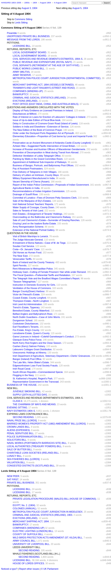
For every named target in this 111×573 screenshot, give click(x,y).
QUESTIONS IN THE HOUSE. (22, 233)
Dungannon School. (23, 320)
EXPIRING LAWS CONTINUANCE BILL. (28, 414)
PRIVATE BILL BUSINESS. (21, 482)
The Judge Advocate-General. (28, 239)
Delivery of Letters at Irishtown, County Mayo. (36, 175)
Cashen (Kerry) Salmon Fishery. (29, 346)
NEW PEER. (13, 476)
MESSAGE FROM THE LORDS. (23, 39)
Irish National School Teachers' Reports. (33, 204)
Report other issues (29, 569)
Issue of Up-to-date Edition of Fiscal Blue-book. (37, 120)
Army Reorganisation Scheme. (28, 227)
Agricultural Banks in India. (26, 188)
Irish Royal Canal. (22, 369)
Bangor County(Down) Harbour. (29, 291)
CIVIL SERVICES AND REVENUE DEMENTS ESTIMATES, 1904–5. (48, 59)
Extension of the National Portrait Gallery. (34, 230)
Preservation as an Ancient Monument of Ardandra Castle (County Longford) (52, 143)
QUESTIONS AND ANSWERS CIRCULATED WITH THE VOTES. (40, 107)
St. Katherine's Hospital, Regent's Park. (33, 378)
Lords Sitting (21, 22)
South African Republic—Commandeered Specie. (38, 372)
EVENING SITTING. (17, 407)
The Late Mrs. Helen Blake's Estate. (31, 362)
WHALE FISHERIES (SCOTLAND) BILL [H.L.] (36, 554)
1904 (35, 3)
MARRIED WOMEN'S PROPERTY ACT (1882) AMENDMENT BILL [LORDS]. (46, 423)
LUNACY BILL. (14, 456)
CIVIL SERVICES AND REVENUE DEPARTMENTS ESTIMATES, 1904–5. (45, 398)
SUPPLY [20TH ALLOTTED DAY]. (30, 394)
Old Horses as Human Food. (27, 252)
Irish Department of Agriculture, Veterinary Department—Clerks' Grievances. (52, 356)
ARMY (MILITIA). (21, 72)
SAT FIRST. (13, 479)
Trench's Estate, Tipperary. (26, 307)
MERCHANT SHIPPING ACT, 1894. (31, 521)
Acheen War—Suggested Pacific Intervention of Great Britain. (44, 146)
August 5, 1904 (80, 8)
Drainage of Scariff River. (25, 194)
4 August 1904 (60, 3)
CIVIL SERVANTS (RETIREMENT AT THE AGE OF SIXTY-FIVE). (46, 65)
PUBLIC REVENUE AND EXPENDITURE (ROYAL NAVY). (43, 62)
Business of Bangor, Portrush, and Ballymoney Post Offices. (43, 165)
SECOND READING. (23, 417)
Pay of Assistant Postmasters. (28, 168)
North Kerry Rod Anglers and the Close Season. (37, 343)
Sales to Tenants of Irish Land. (28, 210)
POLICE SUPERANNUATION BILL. (25, 436)
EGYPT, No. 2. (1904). (24, 505)
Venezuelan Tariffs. (22, 259)
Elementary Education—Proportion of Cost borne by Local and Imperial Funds (52, 136)
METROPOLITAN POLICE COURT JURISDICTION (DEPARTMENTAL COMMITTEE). (57, 78)
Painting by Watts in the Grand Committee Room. (38, 159)
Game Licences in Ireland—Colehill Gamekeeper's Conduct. (43, 336)
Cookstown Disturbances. (26, 323)
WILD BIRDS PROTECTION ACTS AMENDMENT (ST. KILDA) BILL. (48, 537)
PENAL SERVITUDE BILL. (20, 433)
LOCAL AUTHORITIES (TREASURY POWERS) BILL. (34, 446)
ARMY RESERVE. (22, 75)
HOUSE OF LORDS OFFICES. (29, 563)
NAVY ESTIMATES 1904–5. (21, 411)
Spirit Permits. (20, 265)
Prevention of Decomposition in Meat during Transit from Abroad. (46, 152)
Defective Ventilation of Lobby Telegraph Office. (37, 156)
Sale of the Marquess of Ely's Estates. (32, 201)
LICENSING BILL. (22, 46)
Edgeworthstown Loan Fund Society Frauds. (35, 365)
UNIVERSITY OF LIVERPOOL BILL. (31, 544)
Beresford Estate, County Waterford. (31, 310)
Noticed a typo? (9, 569)
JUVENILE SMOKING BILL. (27, 391)
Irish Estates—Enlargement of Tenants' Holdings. (38, 214)
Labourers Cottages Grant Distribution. (32, 349)
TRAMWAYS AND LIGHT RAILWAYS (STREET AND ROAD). (44, 88)
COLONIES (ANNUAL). (25, 508)
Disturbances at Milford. (25, 114)
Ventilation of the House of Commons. (32, 288)
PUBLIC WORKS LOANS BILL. (29, 68)
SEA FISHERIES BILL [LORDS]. (23, 459)
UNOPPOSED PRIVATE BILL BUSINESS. (28, 36)
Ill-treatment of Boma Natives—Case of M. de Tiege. (39, 243)
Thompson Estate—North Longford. (31, 301)
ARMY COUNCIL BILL (24, 541)
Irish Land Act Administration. (27, 304)
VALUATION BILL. (16, 462)
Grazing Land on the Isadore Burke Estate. (35, 223)
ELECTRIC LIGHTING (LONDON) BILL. (33, 531)
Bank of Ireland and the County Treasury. (34, 262)
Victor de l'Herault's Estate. (26, 294)
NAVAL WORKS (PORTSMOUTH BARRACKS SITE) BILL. (37, 443)
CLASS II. (18, 401)
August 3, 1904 (29, 8)
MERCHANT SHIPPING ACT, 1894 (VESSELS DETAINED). (43, 84)
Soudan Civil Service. (24, 246)
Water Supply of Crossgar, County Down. (34, 207)
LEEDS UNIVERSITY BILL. (27, 547)
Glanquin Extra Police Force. (27, 340)
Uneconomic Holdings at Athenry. (30, 352)
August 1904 (45, 3)
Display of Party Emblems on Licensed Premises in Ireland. (43, 110)
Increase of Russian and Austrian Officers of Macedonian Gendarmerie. (49, 149)
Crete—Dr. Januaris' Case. (26, 249)
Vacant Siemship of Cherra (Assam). (31, 181)
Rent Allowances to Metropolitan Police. (33, 268)
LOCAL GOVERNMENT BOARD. (30, 52)
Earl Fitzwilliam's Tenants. (26, 327)
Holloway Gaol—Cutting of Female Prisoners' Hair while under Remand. (49, 272)
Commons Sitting (23, 19)
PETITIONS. (13, 43)
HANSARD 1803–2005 (11, 3)
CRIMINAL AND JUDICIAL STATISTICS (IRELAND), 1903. (43, 515)
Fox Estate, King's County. (26, 330)
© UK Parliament (49, 569)
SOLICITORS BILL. (17, 440)
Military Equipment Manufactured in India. (34, 178)
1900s (27, 3)
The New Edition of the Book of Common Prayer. (38, 130)
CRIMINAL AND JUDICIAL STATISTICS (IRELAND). (39, 97)
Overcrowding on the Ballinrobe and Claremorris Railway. (42, 217)
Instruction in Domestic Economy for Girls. (34, 285)
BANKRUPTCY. (21, 94)
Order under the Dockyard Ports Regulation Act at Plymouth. (44, 133)
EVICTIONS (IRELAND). (25, 101)
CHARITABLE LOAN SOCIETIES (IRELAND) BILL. (33, 453)
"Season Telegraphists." (25, 281)
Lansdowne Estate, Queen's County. (31, 333)
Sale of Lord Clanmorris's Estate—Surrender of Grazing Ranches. (46, 220)
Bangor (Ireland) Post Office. (27, 359)
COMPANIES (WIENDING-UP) (28, 528)
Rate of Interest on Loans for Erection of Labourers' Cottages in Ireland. (49, 117)
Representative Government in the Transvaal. (36, 382)
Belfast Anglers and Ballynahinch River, (33, 314)
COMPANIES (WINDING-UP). (28, 91)
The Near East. (20, 256)
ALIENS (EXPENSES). (18, 430)
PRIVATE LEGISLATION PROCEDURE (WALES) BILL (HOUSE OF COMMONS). (55, 499)
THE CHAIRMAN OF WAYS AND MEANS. (34, 404)
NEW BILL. (12, 388)
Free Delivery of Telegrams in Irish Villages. (35, 172)
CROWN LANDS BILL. (18, 427)
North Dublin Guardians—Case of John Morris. (37, 317)
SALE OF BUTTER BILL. (20, 449)
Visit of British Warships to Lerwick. (31, 236)
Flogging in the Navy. (23, 375)
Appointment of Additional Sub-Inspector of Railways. (40, 162)
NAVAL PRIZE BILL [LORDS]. (22, 420)
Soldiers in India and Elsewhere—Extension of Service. (41, 126)
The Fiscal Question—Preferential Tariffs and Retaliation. (42, 275)
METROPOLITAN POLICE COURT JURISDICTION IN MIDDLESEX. (48, 512)
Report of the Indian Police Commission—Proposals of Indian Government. (51, 185)
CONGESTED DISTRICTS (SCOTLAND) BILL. (31, 465)
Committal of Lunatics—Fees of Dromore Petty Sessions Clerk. (45, 198)
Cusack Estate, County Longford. (30, 298)
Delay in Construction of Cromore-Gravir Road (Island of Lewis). (45, 123)
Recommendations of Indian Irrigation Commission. (39, 191)
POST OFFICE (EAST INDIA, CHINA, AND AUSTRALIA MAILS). (46, 104)
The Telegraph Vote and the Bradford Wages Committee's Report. (46, 278)
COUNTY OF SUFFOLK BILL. (28, 534)
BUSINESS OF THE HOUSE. (22, 385)
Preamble (12, 33)
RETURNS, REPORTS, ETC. (22, 49)
